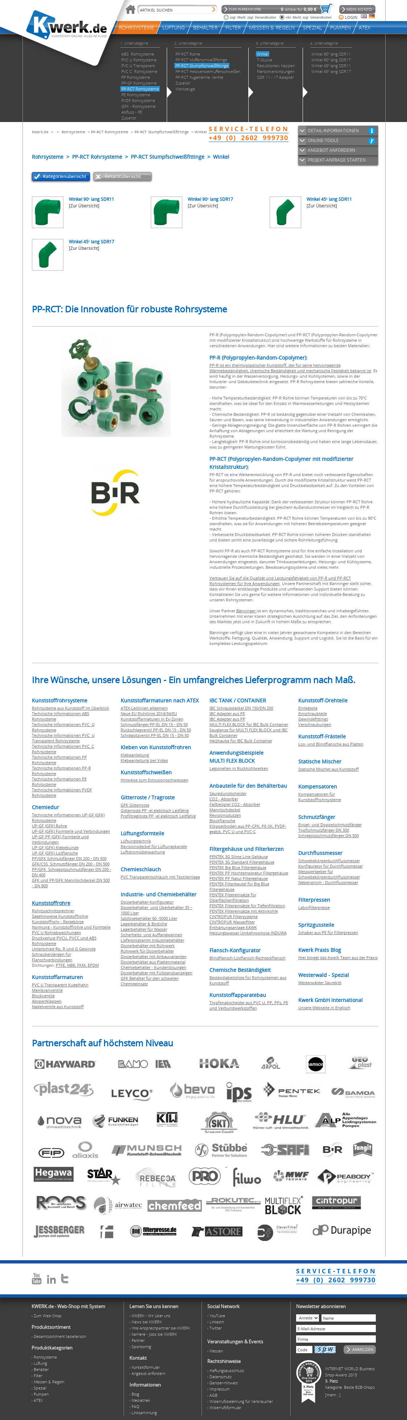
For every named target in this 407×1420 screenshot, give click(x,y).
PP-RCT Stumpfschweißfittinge (161, 131)
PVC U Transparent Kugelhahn (60, 984)
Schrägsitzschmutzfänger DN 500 (328, 835)
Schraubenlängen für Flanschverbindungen (52, 957)
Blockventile (43, 995)
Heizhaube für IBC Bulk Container (240, 740)
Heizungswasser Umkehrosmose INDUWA (248, 933)
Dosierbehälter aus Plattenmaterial (153, 962)
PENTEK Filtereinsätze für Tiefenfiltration (247, 905)
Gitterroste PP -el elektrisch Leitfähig (155, 810)
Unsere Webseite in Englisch (324, 1007)
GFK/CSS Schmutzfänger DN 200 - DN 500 (70, 864)
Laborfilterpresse (314, 907)
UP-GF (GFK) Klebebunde (55, 847)
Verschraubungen (314, 724)
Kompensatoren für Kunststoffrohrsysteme (319, 796)
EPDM (93, 965)
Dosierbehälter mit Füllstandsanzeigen (156, 972)
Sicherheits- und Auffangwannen (151, 934)
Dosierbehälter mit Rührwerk (148, 945)
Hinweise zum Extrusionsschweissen (154, 780)
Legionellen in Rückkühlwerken (238, 768)
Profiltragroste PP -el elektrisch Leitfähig (158, 816)
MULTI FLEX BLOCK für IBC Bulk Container (248, 724)
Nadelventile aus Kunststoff (58, 1006)
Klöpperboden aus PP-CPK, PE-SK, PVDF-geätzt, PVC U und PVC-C (247, 828)
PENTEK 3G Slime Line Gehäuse (238, 856)
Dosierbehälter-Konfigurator (147, 902)
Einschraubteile (312, 713)
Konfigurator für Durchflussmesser (330, 866)
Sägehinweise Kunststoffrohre (60, 916)
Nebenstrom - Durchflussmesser (328, 882)
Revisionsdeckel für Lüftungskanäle (154, 846)
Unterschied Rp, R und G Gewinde (64, 949)
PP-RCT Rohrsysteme (109, 131)
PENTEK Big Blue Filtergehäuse (237, 867)
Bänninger (246, 610)
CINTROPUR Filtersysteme (233, 916)
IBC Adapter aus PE (227, 713)
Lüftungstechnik (136, 841)
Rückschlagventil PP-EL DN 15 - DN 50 (156, 730)
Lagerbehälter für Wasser (144, 929)
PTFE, (61, 965)
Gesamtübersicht (123, 176)
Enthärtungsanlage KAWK (233, 927)
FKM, (82, 965)
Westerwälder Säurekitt (319, 982)
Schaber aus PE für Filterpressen (328, 932)
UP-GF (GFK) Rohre (49, 825)
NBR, (72, 965)
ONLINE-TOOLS (323, 140)
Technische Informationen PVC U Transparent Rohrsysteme (63, 738)
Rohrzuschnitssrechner (53, 910)
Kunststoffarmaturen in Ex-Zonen (152, 719)
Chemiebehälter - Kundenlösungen (153, 967)
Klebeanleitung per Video (144, 760)
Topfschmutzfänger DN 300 (323, 830)
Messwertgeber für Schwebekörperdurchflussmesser (329, 874)
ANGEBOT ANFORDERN (331, 150)
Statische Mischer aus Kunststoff (328, 769)
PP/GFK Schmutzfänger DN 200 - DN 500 (69, 858)
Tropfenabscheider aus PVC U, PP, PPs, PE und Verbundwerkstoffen (248, 1005)
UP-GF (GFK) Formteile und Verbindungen (71, 831)
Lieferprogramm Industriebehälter (152, 940)
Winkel (201, 131)
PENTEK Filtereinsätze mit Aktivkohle (243, 911)
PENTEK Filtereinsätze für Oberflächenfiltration (232, 897)
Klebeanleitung (135, 755)
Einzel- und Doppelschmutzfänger (330, 824)
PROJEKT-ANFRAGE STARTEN (337, 160)
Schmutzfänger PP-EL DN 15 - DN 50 (154, 724)
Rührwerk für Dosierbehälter (147, 951)
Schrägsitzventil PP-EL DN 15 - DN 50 (155, 735)
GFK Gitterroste (135, 805)
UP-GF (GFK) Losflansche (55, 853)
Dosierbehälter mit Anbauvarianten (154, 956)
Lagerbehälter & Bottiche (144, 923)
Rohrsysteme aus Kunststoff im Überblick (70, 708)
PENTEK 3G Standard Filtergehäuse (241, 862)
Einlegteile (307, 708)
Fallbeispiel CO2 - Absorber (234, 804)
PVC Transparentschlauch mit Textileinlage (160, 877)
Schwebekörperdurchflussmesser (329, 860)
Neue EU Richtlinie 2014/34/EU (149, 713)
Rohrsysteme (73, 131)
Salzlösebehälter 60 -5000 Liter (149, 918)
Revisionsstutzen (225, 815)
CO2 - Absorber (223, 799)
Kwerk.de (40, 131)
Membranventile (47, 990)
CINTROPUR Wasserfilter (232, 922)
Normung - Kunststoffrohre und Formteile (71, 927)
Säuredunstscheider (227, 793)
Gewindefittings (313, 719)
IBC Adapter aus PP (227, 719)
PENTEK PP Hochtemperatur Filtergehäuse (248, 873)
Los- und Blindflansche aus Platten (331, 744)
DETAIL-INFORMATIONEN (333, 130)
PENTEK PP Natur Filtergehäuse (238, 878)
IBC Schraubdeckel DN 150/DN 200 (241, 708)
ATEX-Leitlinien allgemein (144, 708)
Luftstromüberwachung (143, 852)
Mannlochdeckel (224, 809)
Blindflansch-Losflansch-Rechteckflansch (247, 958)
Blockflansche (222, 820)
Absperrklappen (47, 1001)
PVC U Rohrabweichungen (56, 932)
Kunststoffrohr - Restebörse (58, 921)
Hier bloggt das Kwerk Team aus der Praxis (338, 957)
